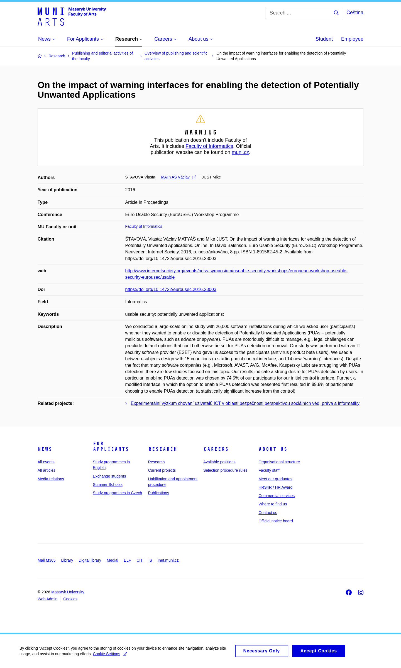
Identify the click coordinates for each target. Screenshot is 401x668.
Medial (112, 560)
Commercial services (276, 495)
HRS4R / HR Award (275, 487)
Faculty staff (268, 470)
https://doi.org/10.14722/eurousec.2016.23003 (170, 289)
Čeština (354, 12)
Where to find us (272, 504)
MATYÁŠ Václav (178, 177)
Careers (216, 449)
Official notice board (275, 521)
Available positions (219, 462)
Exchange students (109, 476)
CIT (139, 560)
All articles (46, 470)
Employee (352, 39)
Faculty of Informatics (209, 146)
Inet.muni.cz (168, 560)
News (45, 449)
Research (162, 449)
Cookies (70, 599)
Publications (158, 493)
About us (272, 449)
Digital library (90, 560)
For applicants (111, 446)
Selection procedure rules (225, 470)
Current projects (162, 470)
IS (150, 560)
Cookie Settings (110, 657)
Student (324, 39)
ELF (127, 560)
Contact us (267, 512)
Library (67, 560)
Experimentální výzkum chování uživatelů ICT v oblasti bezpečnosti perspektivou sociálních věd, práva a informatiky (245, 403)
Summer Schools (108, 484)
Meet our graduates (275, 479)
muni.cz (240, 152)
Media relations (51, 479)
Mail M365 (47, 560)
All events (46, 462)
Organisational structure (279, 462)
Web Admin (47, 599)
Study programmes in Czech (117, 493)
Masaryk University (67, 592)
